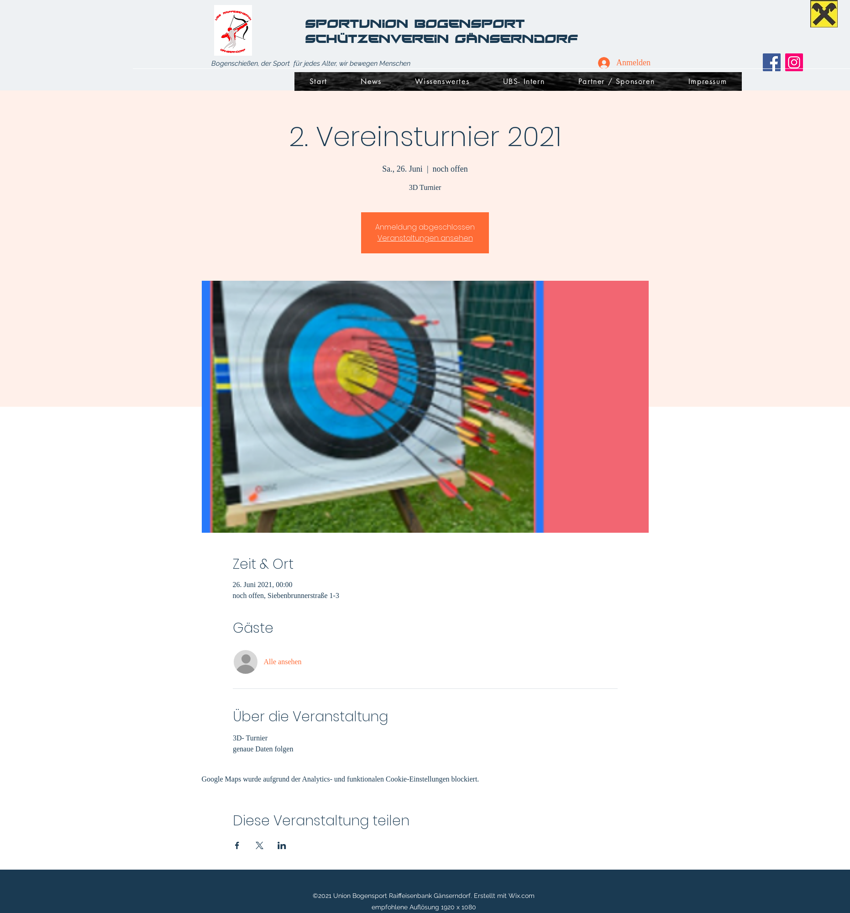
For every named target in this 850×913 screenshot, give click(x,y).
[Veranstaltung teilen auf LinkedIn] (282, 845)
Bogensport (472, 23)
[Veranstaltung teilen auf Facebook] (237, 845)
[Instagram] (794, 62)
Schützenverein (380, 38)
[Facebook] (772, 62)
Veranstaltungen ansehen (425, 238)
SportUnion (359, 23)
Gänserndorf (516, 38)
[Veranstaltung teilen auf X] (259, 845)
